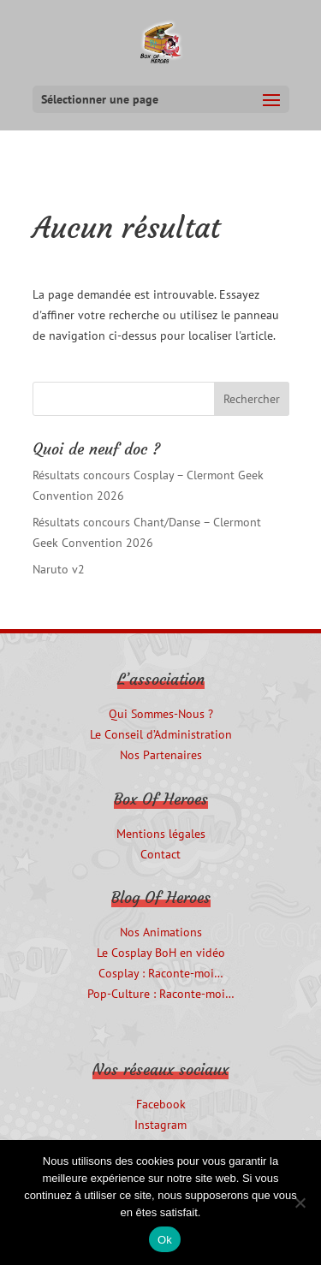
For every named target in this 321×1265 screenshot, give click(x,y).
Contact (160, 854)
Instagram (160, 1124)
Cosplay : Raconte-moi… (160, 973)
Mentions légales (160, 833)
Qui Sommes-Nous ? (161, 714)
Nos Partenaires (161, 755)
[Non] (299, 1202)
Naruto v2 (59, 569)
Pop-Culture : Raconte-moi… (161, 993)
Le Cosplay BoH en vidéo (161, 952)
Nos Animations (161, 932)
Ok (165, 1239)
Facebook (161, 1104)
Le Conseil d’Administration (161, 734)
